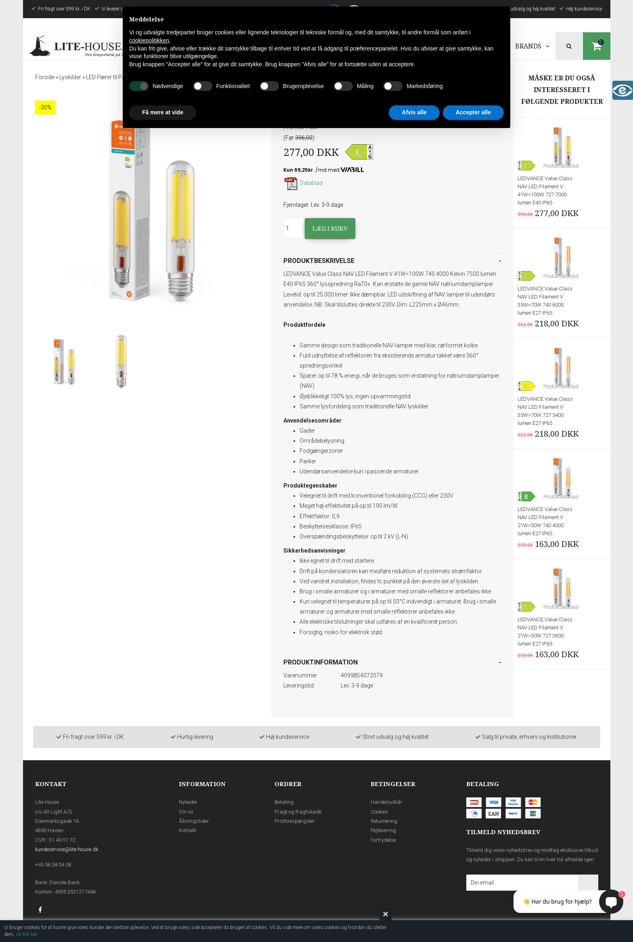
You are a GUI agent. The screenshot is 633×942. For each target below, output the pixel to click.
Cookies (379, 812)
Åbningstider (194, 821)
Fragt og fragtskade (298, 812)
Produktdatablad (561, 166)
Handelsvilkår (386, 802)
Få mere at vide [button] (162, 112)
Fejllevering (383, 830)
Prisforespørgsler (294, 821)
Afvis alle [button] (414, 112)
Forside (44, 77)
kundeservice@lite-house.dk (66, 849)
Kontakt (187, 830)
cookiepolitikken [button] (149, 40)
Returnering (384, 821)
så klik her (26, 934)
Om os (186, 812)
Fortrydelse (383, 840)
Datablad (303, 183)
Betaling (284, 802)
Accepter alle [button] (473, 112)
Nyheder (188, 802)
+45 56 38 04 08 (53, 865)
